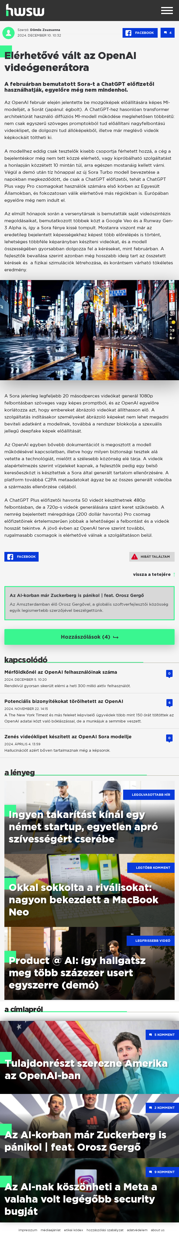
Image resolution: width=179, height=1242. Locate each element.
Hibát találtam (150, 556)
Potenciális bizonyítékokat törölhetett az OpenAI (63, 701)
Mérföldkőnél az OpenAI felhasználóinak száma (60, 672)
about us (157, 1230)
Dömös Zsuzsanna (45, 30)
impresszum (27, 1230)
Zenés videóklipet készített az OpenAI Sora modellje (68, 737)
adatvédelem (137, 1230)
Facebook (140, 33)
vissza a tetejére (152, 575)
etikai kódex (73, 1230)
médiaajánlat (51, 1230)
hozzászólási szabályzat (105, 1230)
